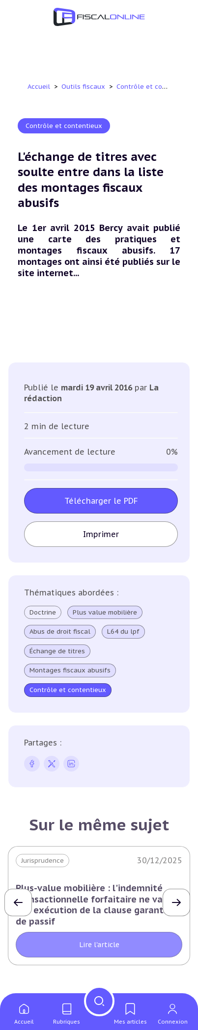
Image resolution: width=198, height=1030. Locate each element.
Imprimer (101, 534)
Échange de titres (57, 651)
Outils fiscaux (84, 86)
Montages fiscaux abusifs (70, 670)
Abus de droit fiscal (59, 632)
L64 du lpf (123, 632)
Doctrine (42, 612)
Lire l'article (99, 944)
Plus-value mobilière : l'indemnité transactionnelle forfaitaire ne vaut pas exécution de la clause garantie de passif (94, 904)
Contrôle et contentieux (155, 86)
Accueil (39, 86)
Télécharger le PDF (101, 501)
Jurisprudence (42, 860)
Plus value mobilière (105, 613)
